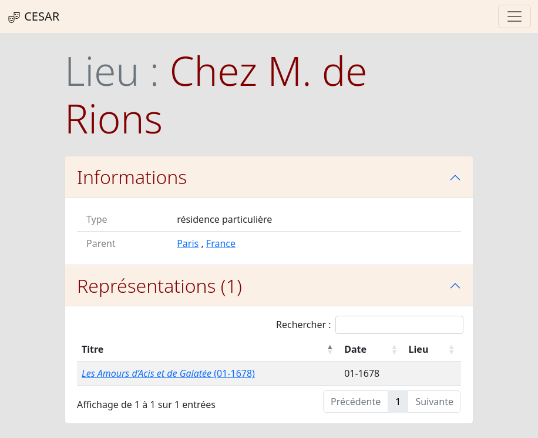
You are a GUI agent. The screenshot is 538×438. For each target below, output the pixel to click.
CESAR (33, 16)
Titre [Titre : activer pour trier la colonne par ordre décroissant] (92, 349)
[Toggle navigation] (514, 16)
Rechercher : (369, 325)
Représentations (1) (159, 285)
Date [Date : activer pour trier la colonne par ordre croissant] (355, 349)
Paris (188, 243)
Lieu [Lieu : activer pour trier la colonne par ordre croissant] (419, 349)
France (221, 243)
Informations (132, 176)
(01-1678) (168, 373)
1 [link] (398, 401)
